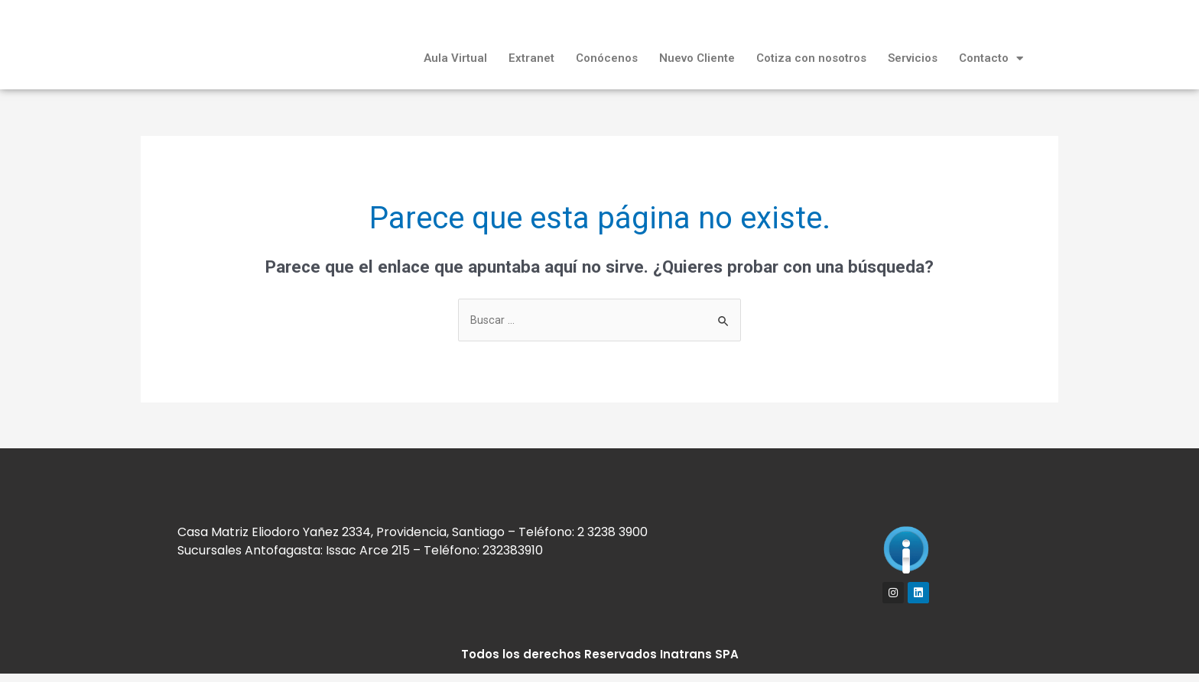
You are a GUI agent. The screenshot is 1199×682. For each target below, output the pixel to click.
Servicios (912, 58)
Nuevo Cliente (697, 58)
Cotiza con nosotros (811, 58)
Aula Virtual (455, 58)
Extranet (531, 58)
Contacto (991, 58)
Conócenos (607, 58)
